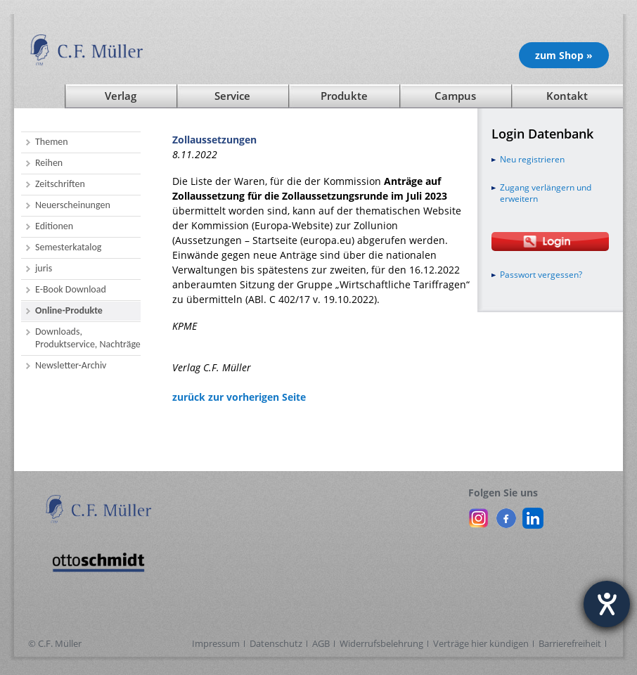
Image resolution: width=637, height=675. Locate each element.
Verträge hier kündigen (481, 643)
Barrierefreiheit (570, 643)
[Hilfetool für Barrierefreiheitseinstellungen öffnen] (607, 604)
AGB (321, 643)
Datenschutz (276, 643)
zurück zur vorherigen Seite (239, 397)
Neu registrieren (532, 159)
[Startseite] (39, 96)
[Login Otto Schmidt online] (550, 241)
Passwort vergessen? (541, 275)
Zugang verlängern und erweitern (545, 193)
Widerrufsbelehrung (381, 643)
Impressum (216, 643)
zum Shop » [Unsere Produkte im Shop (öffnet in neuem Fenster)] (564, 55)
